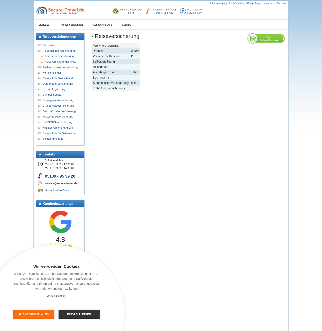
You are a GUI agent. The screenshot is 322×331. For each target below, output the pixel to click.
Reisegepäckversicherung (58, 100)
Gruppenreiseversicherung (58, 105)
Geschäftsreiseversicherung (59, 111)
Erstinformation (237, 3)
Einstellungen (79, 314)
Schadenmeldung (218, 3)
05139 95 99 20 (164, 12)
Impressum (269, 3)
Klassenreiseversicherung (58, 116)
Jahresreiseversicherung (59, 56)
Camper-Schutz (52, 94)
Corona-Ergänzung (54, 89)
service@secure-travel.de (61, 183)
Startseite (281, 3)
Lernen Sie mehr (56, 295)
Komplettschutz (52, 72)
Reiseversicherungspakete (60, 61)
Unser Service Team (57, 190)
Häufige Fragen (254, 3)
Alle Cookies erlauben (33, 314)
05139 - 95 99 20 (60, 176)
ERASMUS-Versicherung (57, 122)
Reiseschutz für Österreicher (59, 133)
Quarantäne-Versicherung (58, 83)
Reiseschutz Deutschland (58, 78)
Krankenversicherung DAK (58, 127)
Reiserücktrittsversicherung (59, 50)
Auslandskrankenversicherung (60, 67)
